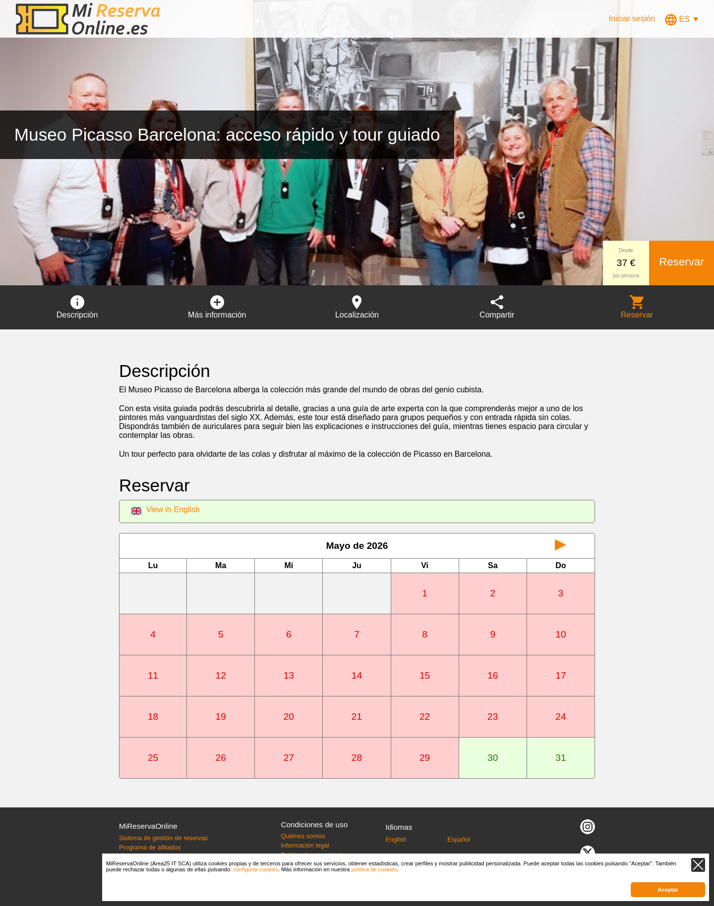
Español (458, 839)
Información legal (305, 845)
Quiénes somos (303, 836)
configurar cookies (255, 869)
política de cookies (374, 869)
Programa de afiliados (149, 847)
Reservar (681, 262)
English (396, 839)
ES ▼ (682, 19)
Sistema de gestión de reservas (163, 838)
